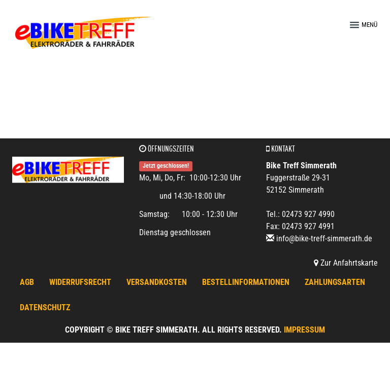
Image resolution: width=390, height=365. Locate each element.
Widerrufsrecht (80, 282)
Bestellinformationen (245, 282)
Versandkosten (156, 282)
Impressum (304, 330)
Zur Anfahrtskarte (346, 263)
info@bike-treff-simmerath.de (324, 238)
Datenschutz (45, 307)
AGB (27, 282)
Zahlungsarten (335, 282)
